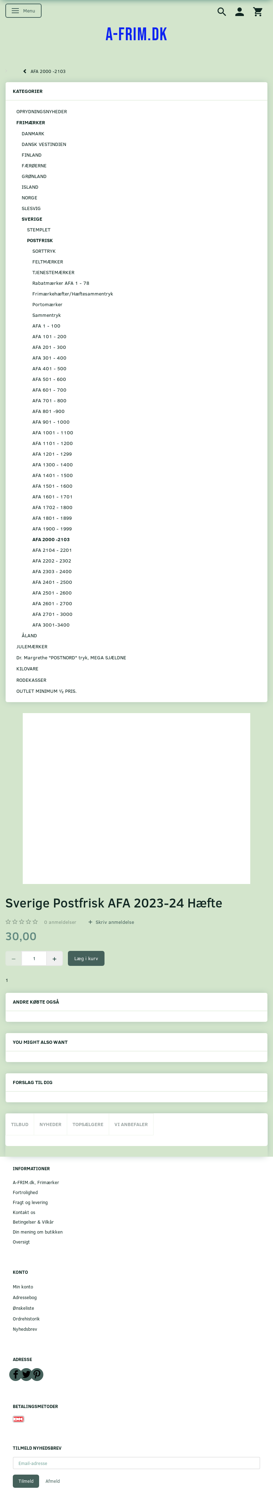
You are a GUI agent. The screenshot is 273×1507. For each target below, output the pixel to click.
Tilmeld (25, 1481)
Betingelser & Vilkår (33, 1222)
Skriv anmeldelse (114, 922)
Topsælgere (88, 1124)
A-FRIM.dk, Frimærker (36, 1182)
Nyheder (50, 1124)
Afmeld (53, 1481)
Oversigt (21, 1242)
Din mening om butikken (38, 1232)
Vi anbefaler (131, 1124)
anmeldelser (60, 922)
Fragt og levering (30, 1202)
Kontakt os (24, 1212)
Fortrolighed (25, 1192)
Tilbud (19, 1124)
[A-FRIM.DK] (137, 35)
